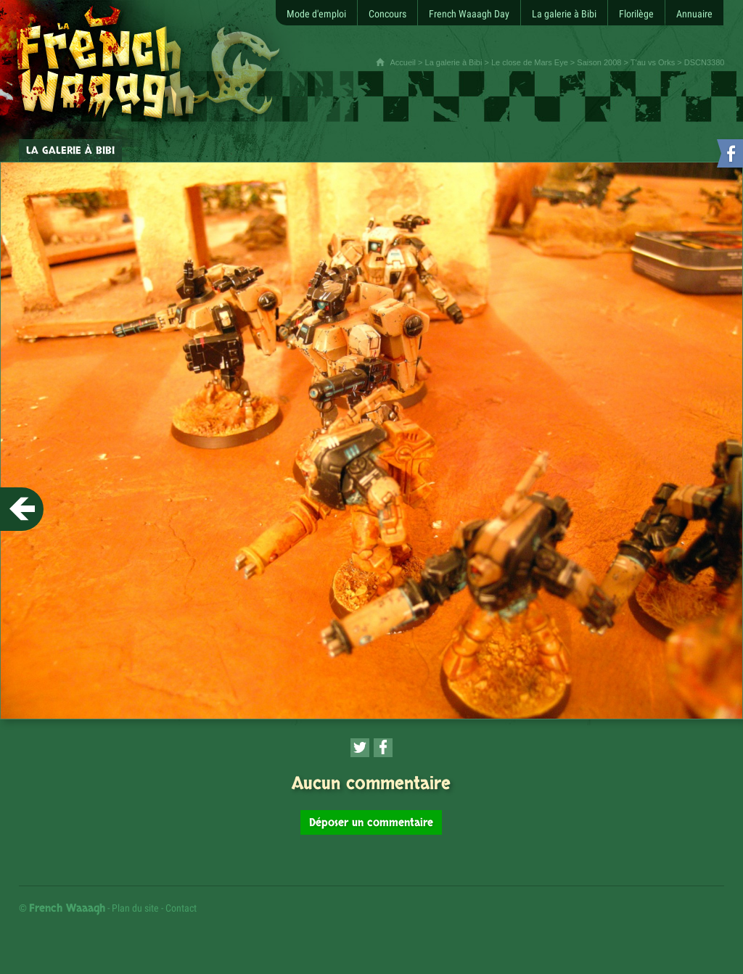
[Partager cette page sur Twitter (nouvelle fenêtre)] (359, 747)
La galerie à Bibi (454, 62)
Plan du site (135, 908)
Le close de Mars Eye (529, 62)
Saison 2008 (599, 62)
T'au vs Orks (653, 62)
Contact (181, 908)
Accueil (403, 62)
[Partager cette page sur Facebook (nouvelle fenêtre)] (383, 747)
